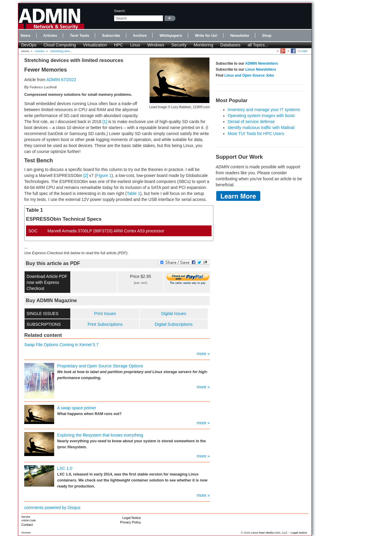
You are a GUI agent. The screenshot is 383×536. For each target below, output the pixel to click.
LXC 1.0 (64, 468)
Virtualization (95, 45)
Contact (27, 524)
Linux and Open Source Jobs (249, 75)
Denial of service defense (251, 121)
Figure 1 (103, 175)
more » (203, 353)
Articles (50, 36)
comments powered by (52, 507)
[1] (104, 121)
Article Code (28, 520)
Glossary (26, 532)
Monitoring (203, 45)
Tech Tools (79, 36)
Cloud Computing (59, 45)
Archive (140, 36)
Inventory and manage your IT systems (264, 109)
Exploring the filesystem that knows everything (100, 435)
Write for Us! (206, 36)
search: (120, 11)
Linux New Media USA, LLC (269, 532)
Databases (231, 45)
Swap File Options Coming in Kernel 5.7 (61, 344)
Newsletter (239, 36)
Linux (135, 45)
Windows (155, 45)
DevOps (29, 45)
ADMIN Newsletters (261, 63)
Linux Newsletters (260, 69)
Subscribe (111, 36)
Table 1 (133, 193)
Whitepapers (170, 36)
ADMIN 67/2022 (61, 79)
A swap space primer (76, 407)
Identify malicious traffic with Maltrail (261, 127)
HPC (118, 45)
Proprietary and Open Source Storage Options (100, 366)
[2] (85, 175)
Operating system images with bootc (261, 115)
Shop (266, 36)
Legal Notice (131, 518)
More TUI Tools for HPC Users (256, 133)
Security (179, 45)
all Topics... (257, 45)
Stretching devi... (61, 51)
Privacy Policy (130, 522)
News (26, 36)
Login (304, 50)
